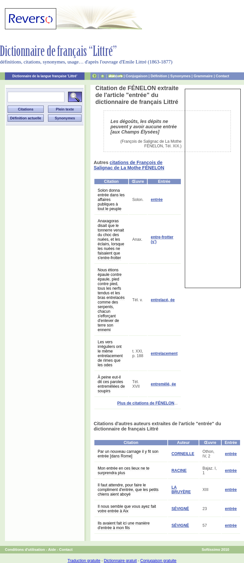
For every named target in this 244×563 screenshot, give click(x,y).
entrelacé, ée (163, 300)
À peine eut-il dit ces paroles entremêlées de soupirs (111, 384)
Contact (222, 76)
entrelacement (164, 353)
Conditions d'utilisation (25, 549)
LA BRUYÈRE (181, 489)
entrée (157, 199)
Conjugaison (137, 76)
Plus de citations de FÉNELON (145, 403)
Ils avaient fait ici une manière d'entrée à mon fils (124, 525)
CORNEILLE (182, 454)
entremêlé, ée (163, 384)
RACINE (178, 470)
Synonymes (180, 76)
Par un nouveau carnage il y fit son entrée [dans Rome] (128, 453)
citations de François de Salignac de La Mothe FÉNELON (129, 165)
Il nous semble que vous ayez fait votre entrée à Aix (127, 508)
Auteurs (116, 76)
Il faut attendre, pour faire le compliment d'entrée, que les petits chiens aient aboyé (128, 490)
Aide (52, 549)
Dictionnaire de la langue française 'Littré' (44, 76)
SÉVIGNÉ (180, 508)
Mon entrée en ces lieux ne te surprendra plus (123, 470)
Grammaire (203, 76)
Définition (159, 76)
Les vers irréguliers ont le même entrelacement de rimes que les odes (110, 353)
